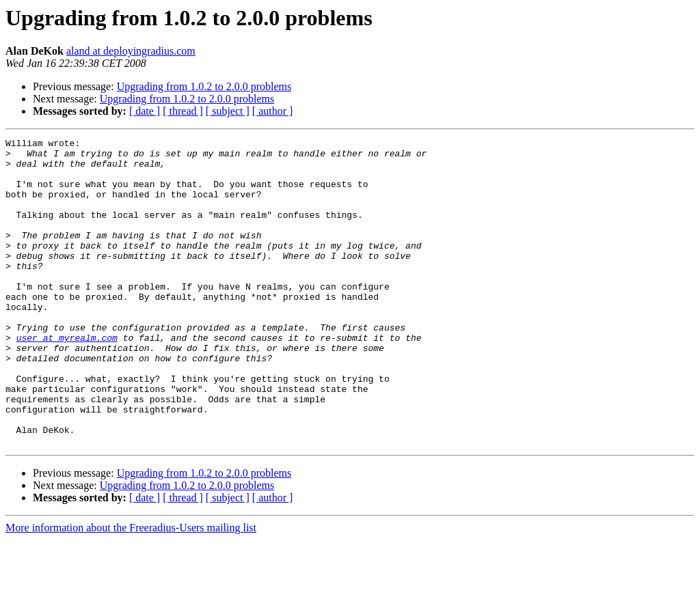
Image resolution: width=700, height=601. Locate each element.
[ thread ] (183, 111)
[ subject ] (228, 111)
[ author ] (272, 111)
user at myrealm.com (67, 378)
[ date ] (144, 111)
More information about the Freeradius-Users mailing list (130, 589)
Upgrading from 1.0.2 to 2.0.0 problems (204, 86)
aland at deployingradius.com (131, 51)
